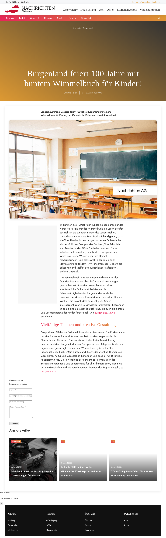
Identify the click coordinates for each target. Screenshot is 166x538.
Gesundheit (86, 18)
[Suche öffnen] (159, 18)
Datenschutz (51, 532)
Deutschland (88, 9)
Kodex (126, 527)
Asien (110, 9)
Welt (101, 9)
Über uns (88, 523)
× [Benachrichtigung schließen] (1, 506)
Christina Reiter (70, 92)
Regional (10, 18)
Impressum (89, 532)
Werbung (156, 2)
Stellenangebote (127, 9)
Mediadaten (145, 2)
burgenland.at (48, 371)
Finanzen (48, 18)
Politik (22, 18)
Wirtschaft (34, 18)
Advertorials (13, 527)
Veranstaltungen (150, 9)
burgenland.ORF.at (105, 313)
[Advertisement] (83, 49)
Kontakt (135, 2)
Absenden (14, 426)
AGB (48, 527)
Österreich (69, 9)
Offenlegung (51, 523)
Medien (60, 18)
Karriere (72, 18)
